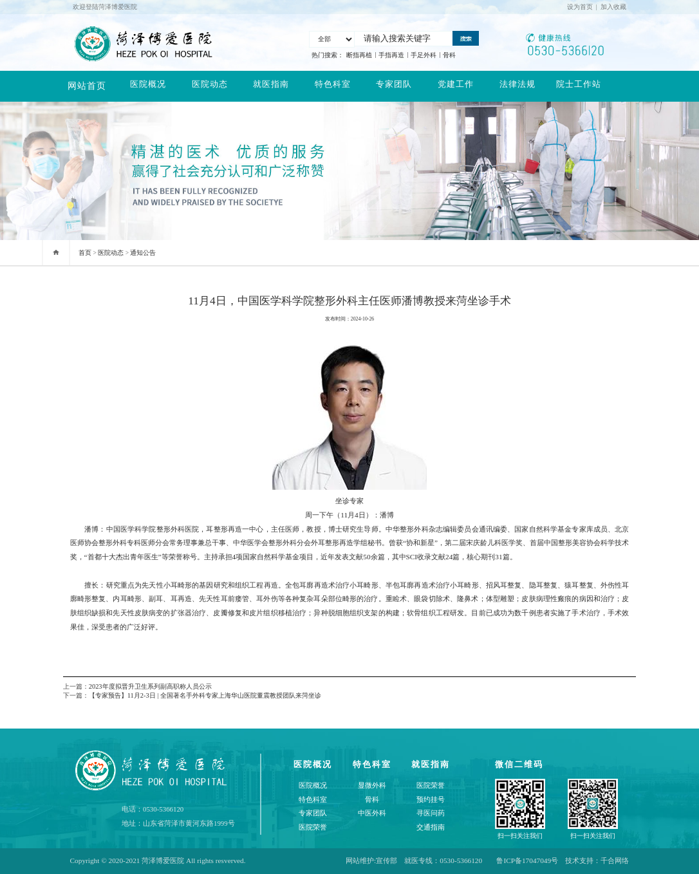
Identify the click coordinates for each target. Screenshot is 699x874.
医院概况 (148, 86)
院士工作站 (579, 86)
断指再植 (359, 55)
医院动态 (210, 86)
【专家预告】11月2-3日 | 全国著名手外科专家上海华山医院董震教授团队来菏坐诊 (205, 695)
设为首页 (580, 6)
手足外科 (423, 55)
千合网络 (615, 860)
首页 (85, 252)
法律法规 (517, 86)
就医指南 (271, 86)
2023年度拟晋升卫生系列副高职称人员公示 (150, 686)
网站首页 (87, 86)
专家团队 (394, 86)
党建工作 (455, 86)
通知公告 (143, 252)
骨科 (449, 55)
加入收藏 (613, 6)
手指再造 (391, 55)
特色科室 (332, 86)
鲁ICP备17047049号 (527, 860)
